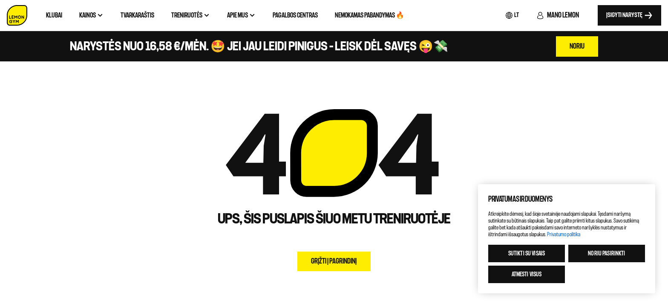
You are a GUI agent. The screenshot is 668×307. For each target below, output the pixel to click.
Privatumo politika (563, 234)
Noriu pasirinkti (606, 253)
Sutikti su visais (526, 253)
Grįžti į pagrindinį (334, 261)
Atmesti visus (527, 274)
